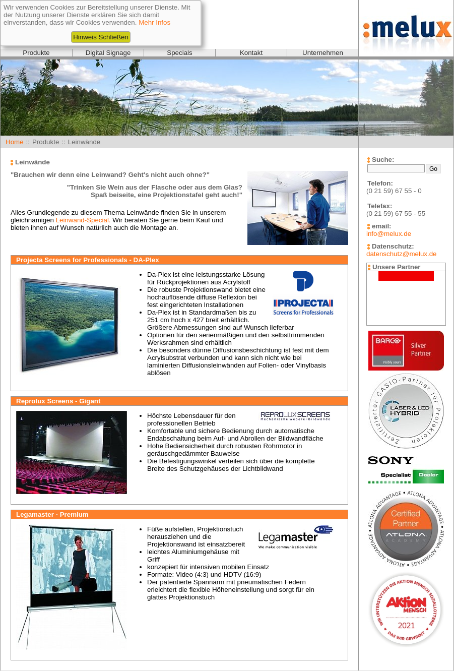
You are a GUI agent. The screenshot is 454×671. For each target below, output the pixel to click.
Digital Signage (108, 52)
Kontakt (251, 52)
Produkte (36, 52)
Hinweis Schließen (100, 37)
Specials (179, 52)
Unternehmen (322, 52)
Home (15, 142)
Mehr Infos (154, 22)
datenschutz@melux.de (401, 254)
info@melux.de (388, 233)
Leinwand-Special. (83, 220)
